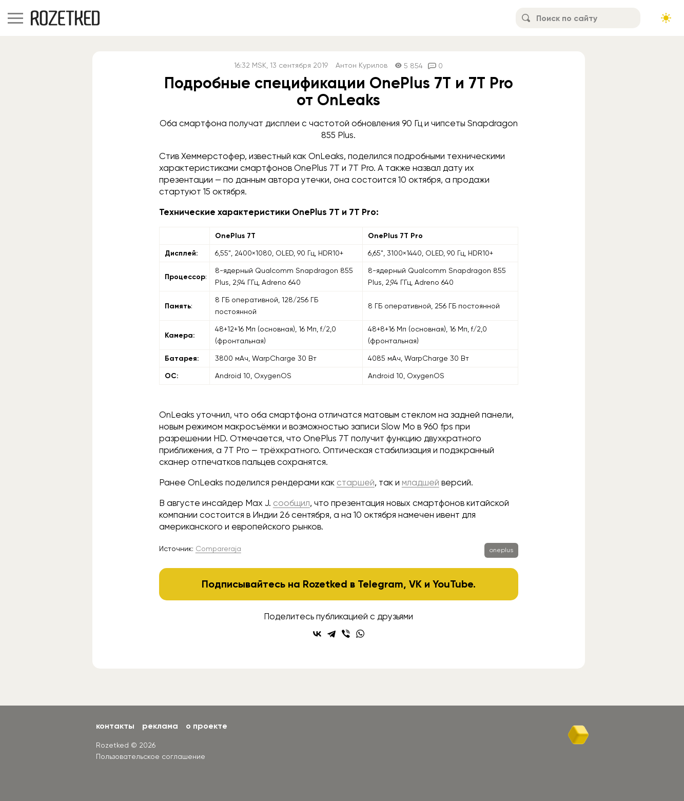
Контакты (115, 726)
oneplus (501, 550)
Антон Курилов (361, 65)
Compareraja (218, 548)
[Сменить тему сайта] (666, 18)
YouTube (453, 584)
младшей (420, 482)
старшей (356, 482)
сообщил (291, 503)
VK (415, 584)
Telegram (380, 584)
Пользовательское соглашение (150, 756)
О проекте (206, 726)
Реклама (160, 726)
